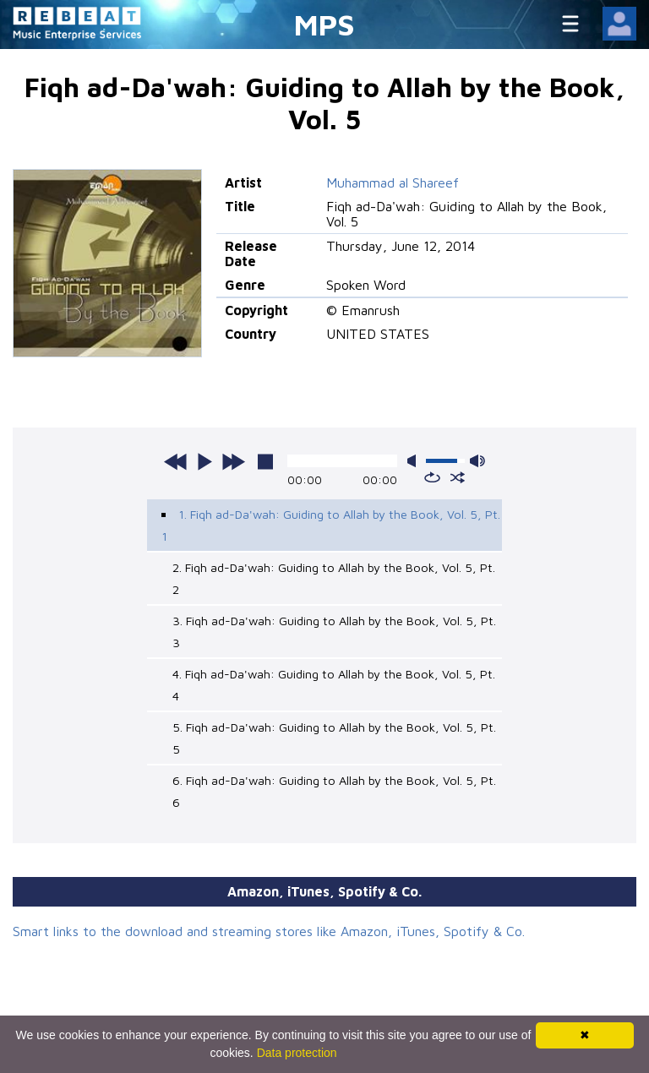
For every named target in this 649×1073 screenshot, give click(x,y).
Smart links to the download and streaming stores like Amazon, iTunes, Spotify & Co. (269, 931)
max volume (477, 461)
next (233, 461)
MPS (324, 24)
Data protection (297, 1052)
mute (415, 461)
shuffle (457, 477)
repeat (432, 477)
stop (265, 461)
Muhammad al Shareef (392, 182)
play (204, 461)
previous (176, 461)
